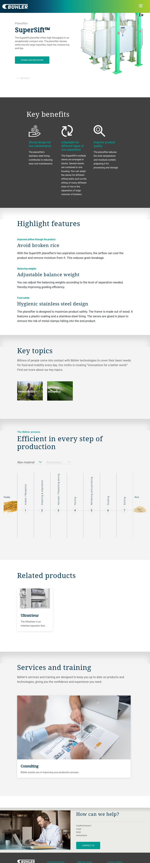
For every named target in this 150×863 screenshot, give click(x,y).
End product (58, 462)
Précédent (23, 78)
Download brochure (32, 60)
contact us (88, 845)
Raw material (29, 462)
